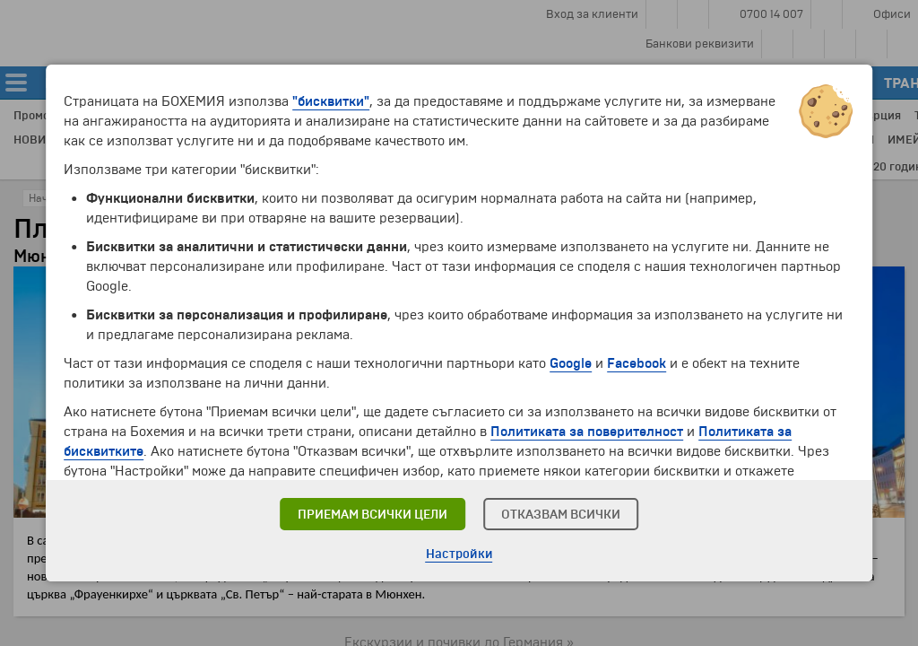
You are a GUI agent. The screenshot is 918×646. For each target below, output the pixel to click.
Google (571, 363)
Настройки (459, 554)
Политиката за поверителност (586, 431)
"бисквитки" (330, 101)
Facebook (636, 363)
